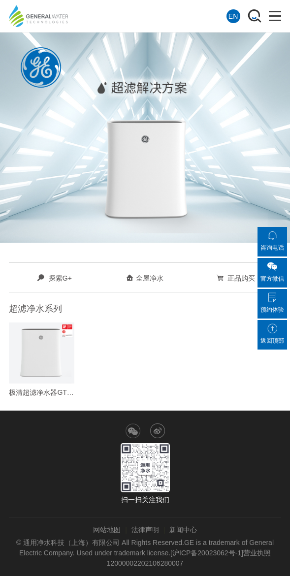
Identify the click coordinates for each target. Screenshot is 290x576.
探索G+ (54, 278)
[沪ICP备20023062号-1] (206, 553)
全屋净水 (144, 278)
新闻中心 (183, 530)
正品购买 (236, 278)
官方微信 (272, 271)
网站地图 (107, 530)
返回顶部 (272, 333)
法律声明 (145, 530)
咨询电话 (272, 240)
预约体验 (272, 302)
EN (233, 16)
